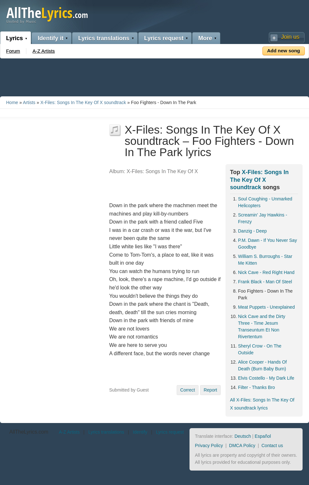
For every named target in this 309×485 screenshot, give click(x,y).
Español (263, 436)
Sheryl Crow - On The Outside (259, 349)
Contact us (272, 445)
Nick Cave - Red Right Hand (266, 272)
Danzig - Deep (252, 231)
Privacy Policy (209, 445)
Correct (187, 389)
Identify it (50, 38)
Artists (29, 102)
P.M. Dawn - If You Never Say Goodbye (267, 244)
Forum (13, 51)
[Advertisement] (154, 76)
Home (12, 102)
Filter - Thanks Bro (256, 387)
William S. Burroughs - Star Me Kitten (265, 260)
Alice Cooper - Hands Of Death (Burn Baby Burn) (262, 365)
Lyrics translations (103, 38)
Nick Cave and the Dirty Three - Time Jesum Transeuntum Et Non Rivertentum (261, 326)
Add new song (283, 50)
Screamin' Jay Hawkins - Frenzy (262, 218)
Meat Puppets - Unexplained (266, 307)
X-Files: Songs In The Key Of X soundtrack (83, 102)
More (205, 38)
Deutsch (242, 436)
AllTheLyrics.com (28, 432)
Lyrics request (163, 38)
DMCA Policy (242, 445)
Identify (140, 432)
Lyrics (14, 38)
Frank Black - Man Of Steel (265, 281)
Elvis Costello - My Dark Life (266, 378)
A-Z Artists (43, 51)
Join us (290, 37)
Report (210, 389)
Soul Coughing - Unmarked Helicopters (265, 202)
